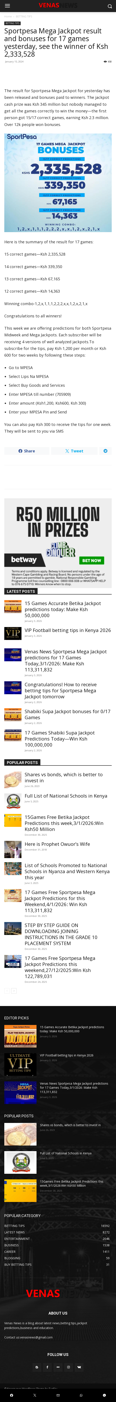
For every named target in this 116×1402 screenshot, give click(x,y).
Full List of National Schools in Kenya (66, 795)
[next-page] (14, 991)
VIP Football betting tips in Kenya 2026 (68, 630)
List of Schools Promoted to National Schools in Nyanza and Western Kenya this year (67, 871)
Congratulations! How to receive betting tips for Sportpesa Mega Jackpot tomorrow (61, 690)
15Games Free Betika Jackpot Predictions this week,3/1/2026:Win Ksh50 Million (64, 823)
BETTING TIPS (24, 16)
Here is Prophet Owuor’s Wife (57, 844)
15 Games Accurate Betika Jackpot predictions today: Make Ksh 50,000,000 (63, 609)
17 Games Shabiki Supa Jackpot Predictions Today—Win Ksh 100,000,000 (60, 738)
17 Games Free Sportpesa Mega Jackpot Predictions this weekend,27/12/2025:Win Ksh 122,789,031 (60, 967)
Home (8, 16)
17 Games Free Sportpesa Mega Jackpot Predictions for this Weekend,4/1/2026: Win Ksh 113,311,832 (60, 901)
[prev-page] (7, 991)
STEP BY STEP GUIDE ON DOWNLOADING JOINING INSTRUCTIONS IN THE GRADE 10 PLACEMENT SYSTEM (61, 934)
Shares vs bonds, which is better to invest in (64, 777)
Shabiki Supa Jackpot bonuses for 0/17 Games (68, 714)
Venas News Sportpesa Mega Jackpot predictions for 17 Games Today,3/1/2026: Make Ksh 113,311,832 (66, 660)
